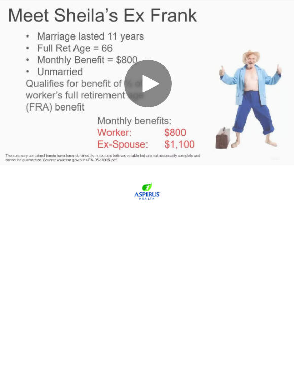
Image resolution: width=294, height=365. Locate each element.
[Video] (147, 82)
